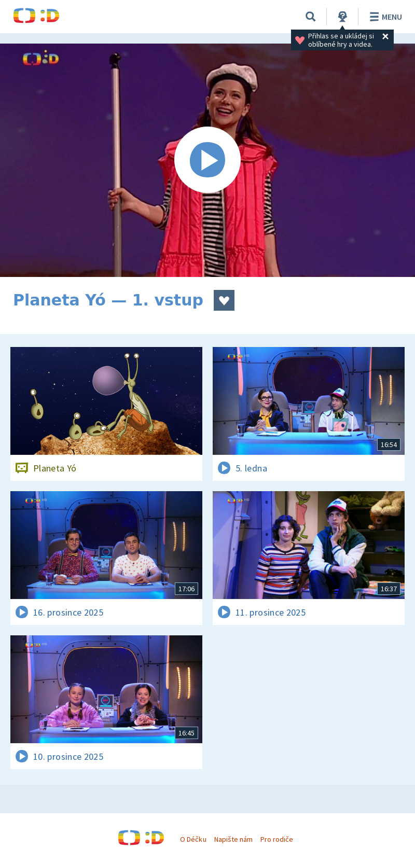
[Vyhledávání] (310, 16)
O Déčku (193, 839)
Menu (384, 16)
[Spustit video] (207, 160)
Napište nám (233, 839)
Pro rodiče (276, 839)
